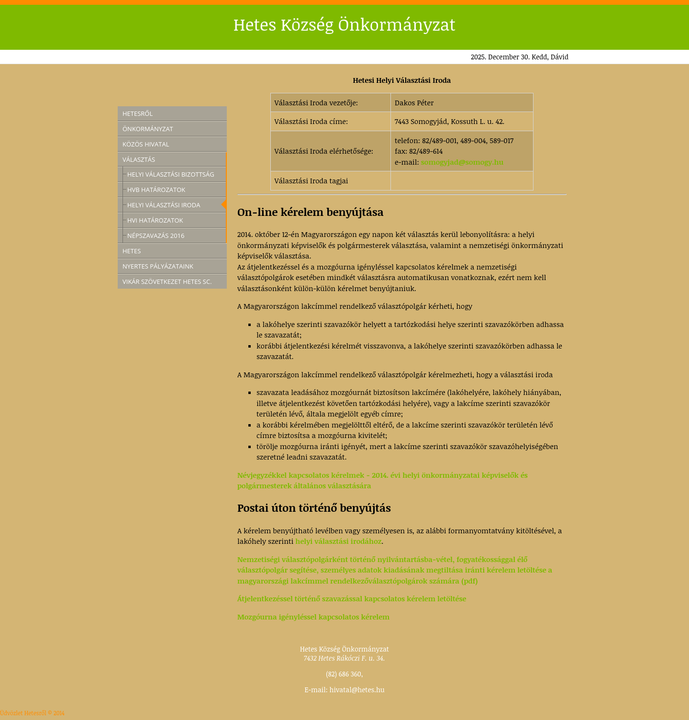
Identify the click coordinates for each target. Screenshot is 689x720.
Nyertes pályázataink (157, 266)
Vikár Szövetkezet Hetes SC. (167, 281)
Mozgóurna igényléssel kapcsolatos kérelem (313, 616)
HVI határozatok (155, 220)
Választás (138, 159)
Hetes (131, 251)
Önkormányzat (147, 128)
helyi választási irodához (338, 541)
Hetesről (137, 113)
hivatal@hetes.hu (357, 689)
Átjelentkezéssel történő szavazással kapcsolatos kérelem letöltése (351, 598)
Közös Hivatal (145, 144)
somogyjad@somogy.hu (462, 162)
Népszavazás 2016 (156, 235)
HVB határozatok (156, 189)
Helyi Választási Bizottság (170, 174)
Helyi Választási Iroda (163, 205)
